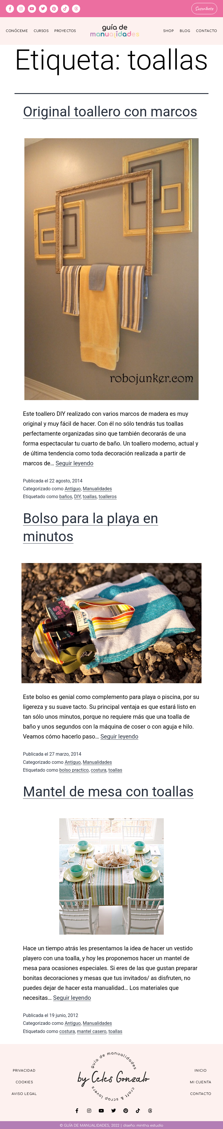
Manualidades (97, 488)
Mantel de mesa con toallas (108, 790)
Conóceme (17, 30)
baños (65, 495)
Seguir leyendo (74, 462)
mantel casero (91, 1030)
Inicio (201, 1070)
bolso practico (74, 769)
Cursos (41, 30)
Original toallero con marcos (110, 110)
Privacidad (24, 1070)
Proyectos (65, 30)
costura (99, 769)
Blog (185, 30)
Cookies (24, 1081)
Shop (168, 30)
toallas (90, 495)
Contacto (206, 30)
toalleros (108, 495)
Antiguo (73, 488)
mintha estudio (149, 1125)
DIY (77, 495)
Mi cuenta (200, 1081)
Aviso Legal (24, 1093)
